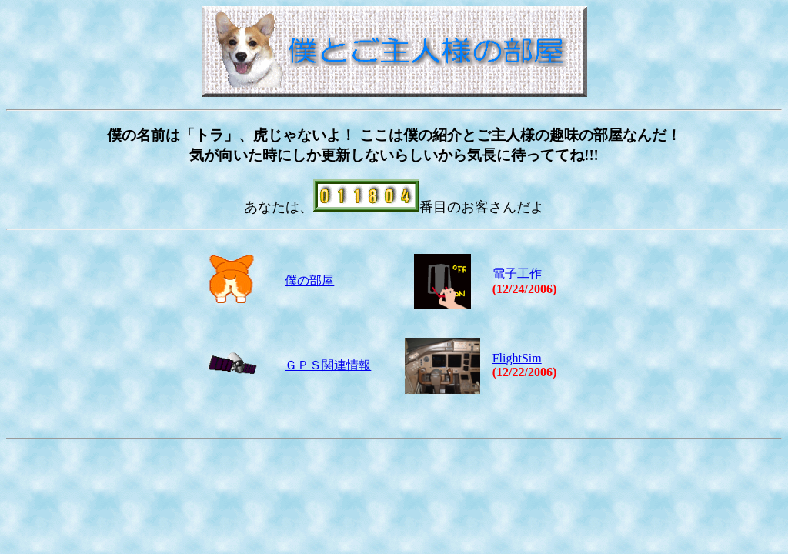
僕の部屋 (309, 280)
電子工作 (517, 273)
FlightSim (517, 358)
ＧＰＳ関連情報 (328, 365)
